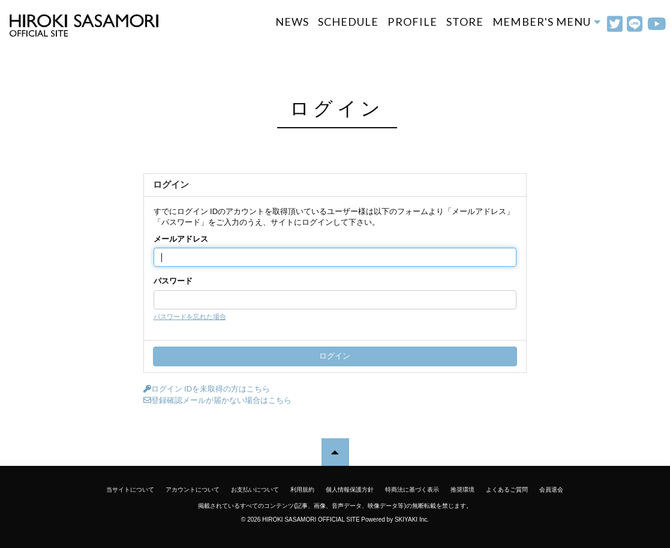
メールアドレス (181, 238)
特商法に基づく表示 (412, 489)
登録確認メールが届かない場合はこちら (217, 400)
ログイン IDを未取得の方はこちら (207, 388)
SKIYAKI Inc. (412, 519)
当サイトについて (130, 489)
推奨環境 (462, 489)
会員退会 (551, 489)
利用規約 (302, 489)
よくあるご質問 (507, 489)
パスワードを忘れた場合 (190, 316)
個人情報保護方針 (350, 489)
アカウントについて (193, 489)
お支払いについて (255, 489)
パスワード (173, 280)
